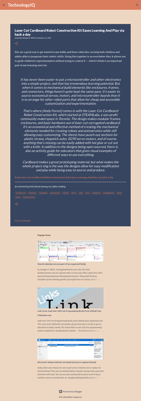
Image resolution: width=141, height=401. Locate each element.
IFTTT (74, 193)
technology (29, 197)
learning (96, 193)
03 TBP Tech (21, 193)
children (43, 193)
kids (81, 193)
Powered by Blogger (70, 391)
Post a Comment (22, 220)
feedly (66, 193)
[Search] (38, 5)
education (55, 193)
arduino (32, 193)
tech (18, 197)
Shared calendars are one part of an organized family (61, 264)
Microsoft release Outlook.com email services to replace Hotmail (66, 362)
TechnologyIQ (21, 5)
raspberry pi (108, 193)
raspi (119, 193)
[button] (16, 43)
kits (87, 193)
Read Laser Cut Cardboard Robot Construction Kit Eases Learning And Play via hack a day (64, 177)
